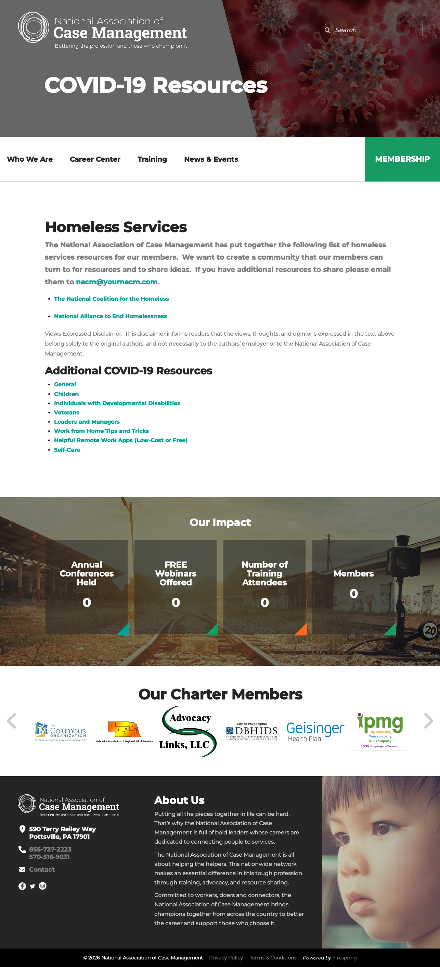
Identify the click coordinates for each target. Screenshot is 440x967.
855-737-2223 (50, 849)
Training (152, 159)
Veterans (66, 412)
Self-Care (67, 450)
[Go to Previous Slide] (11, 721)
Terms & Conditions (273, 958)
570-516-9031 (49, 857)
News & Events (211, 159)
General (65, 384)
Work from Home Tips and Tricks (101, 431)
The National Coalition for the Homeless (111, 299)
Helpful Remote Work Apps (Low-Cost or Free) (120, 440)
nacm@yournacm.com (116, 282)
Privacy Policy (226, 958)
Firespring (344, 958)
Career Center (95, 159)
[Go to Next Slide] (428, 721)
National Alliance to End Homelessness (110, 316)
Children (66, 394)
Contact (42, 869)
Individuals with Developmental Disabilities (117, 403)
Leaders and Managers (87, 422)
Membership (402, 159)
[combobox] (372, 30)
